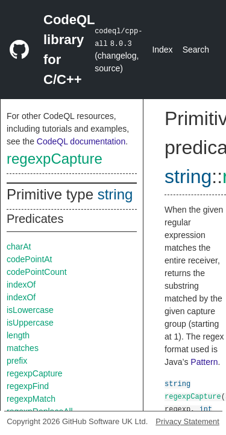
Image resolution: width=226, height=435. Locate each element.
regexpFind (28, 386)
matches (23, 348)
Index (162, 49)
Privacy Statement (187, 421)
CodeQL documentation (81, 141)
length (18, 335)
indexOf (21, 284)
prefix (17, 361)
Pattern (204, 362)
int (206, 409)
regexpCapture (54, 158)
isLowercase (30, 310)
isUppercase (30, 322)
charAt (19, 246)
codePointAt (29, 259)
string (115, 194)
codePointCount (37, 272)
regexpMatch (31, 399)
